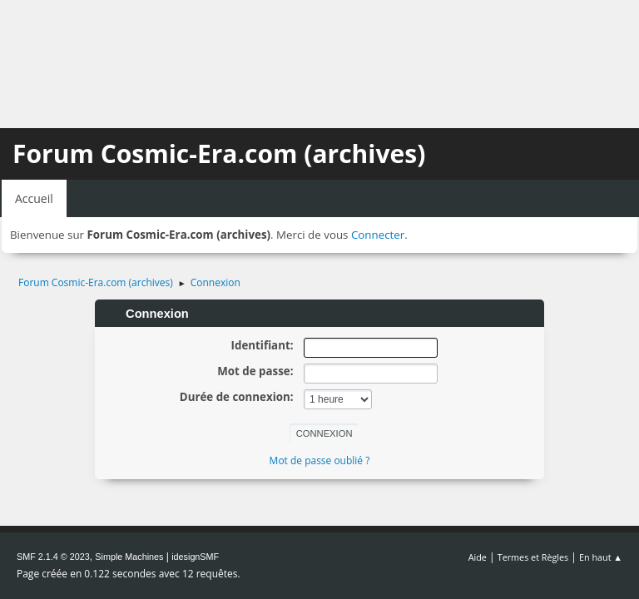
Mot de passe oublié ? (320, 460)
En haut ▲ (600, 557)
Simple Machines (129, 557)
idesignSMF (195, 557)
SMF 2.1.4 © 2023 (53, 557)
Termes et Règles (533, 557)
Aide (477, 557)
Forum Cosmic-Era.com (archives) (218, 153)
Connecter (377, 234)
